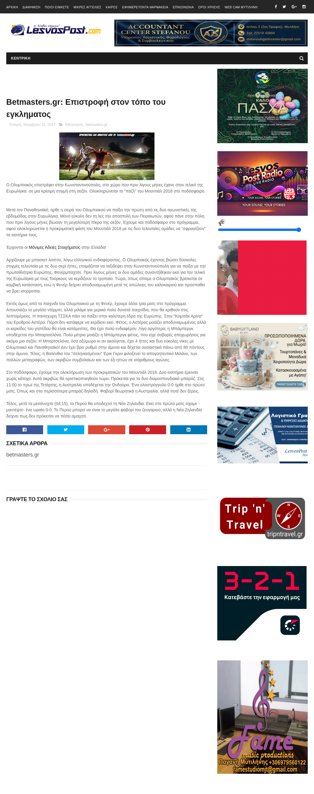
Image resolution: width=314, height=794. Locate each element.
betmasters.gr (96, 125)
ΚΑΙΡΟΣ (112, 7)
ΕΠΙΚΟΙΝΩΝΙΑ (183, 7)
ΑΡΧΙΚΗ (12, 7)
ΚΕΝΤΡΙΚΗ (20, 58)
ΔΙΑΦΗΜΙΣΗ (31, 7)
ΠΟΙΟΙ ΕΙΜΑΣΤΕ (57, 7)
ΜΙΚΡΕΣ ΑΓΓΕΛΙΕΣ (87, 7)
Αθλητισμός (74, 125)
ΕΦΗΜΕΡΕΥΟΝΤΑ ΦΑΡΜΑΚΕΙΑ (145, 7)
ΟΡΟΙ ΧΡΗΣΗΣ (209, 7)
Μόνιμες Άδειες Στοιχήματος (54, 247)
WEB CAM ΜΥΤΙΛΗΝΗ (241, 7)
